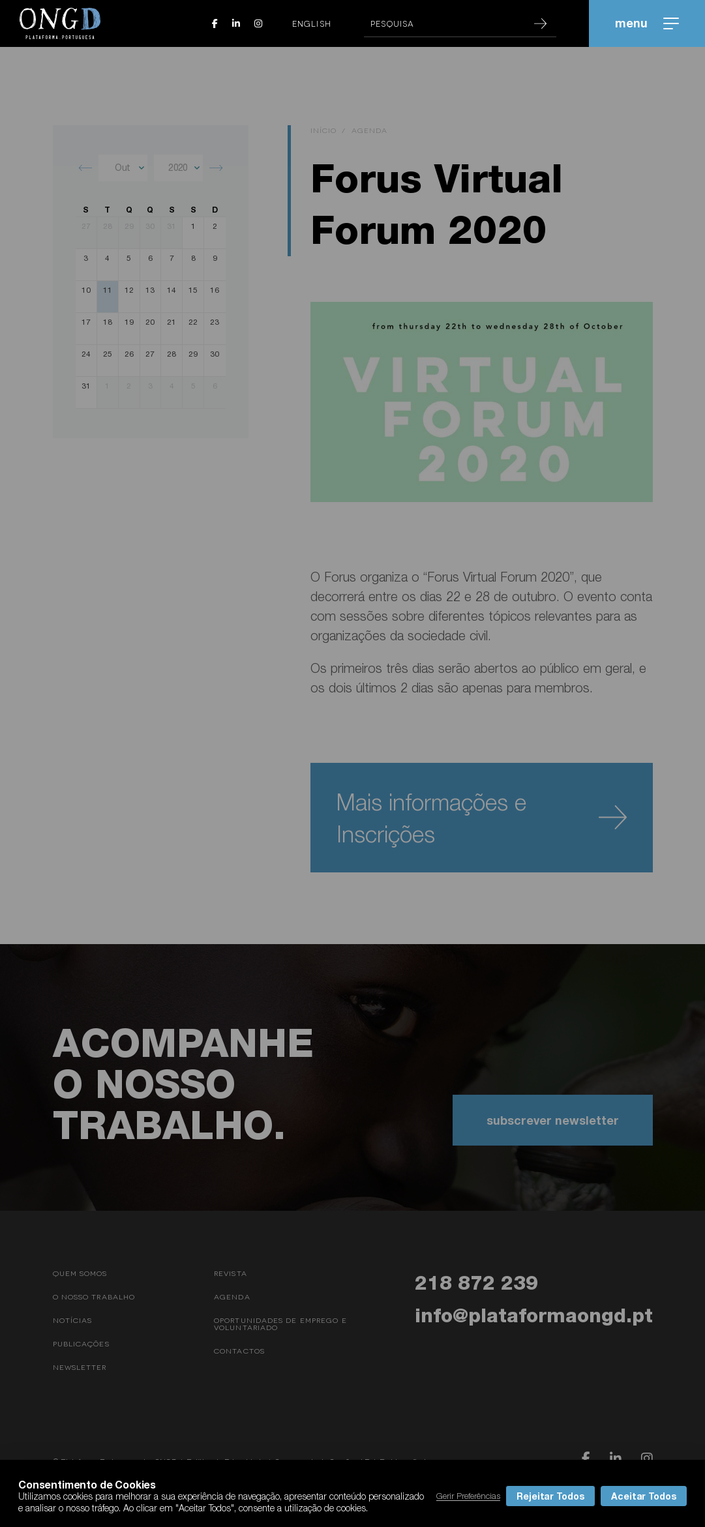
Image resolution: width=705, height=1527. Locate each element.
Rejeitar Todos (550, 1496)
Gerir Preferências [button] (468, 1495)
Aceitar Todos (643, 1496)
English (311, 23)
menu (647, 23)
